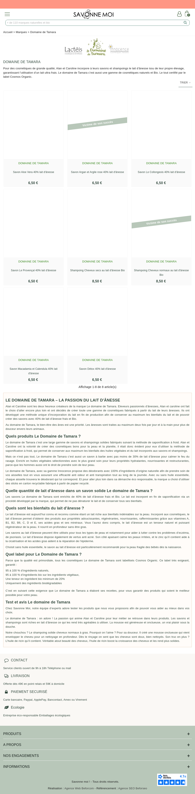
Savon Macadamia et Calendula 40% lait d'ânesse (34, 371)
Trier (185, 82)
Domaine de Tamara (33, 163)
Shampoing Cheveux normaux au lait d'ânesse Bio (161, 272)
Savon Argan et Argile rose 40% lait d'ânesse (97, 172)
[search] (185, 22)
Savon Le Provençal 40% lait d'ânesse (33, 270)
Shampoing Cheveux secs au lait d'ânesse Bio (97, 270)
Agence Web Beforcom (79, 788)
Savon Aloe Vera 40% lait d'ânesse (33, 172)
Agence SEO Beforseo (132, 788)
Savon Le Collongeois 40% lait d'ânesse (161, 172)
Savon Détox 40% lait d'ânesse (97, 368)
